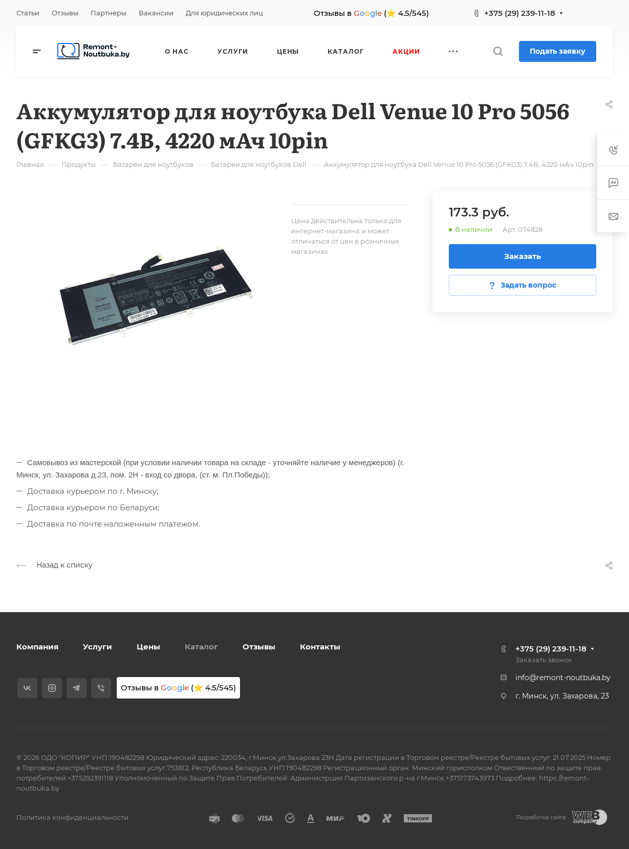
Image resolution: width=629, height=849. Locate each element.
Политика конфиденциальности (72, 817)
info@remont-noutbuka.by (563, 677)
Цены (148, 646)
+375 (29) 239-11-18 (519, 13)
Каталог (201, 646)
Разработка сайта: (541, 817)
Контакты (320, 646)
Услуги (97, 646)
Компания (37, 646)
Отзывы (259, 646)
